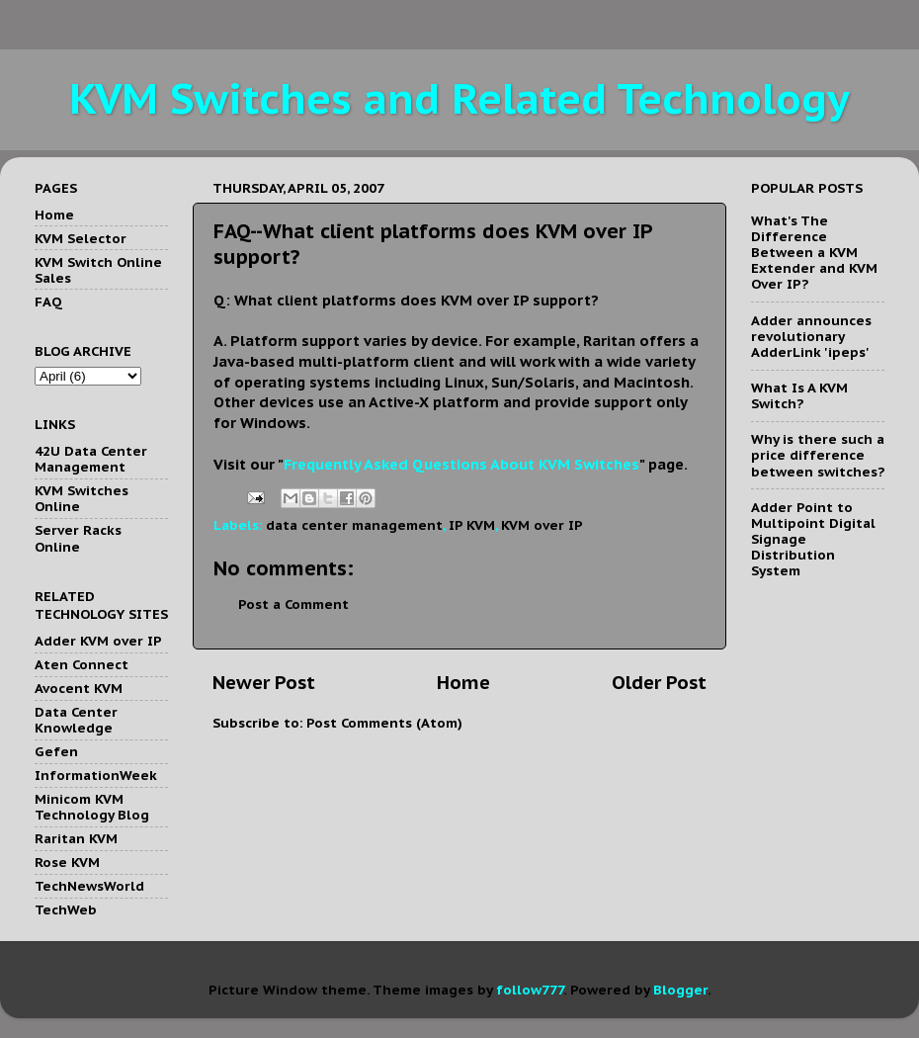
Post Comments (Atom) (384, 723)
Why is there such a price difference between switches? (817, 454)
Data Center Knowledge (76, 719)
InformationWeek (96, 775)
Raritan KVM (76, 838)
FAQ (48, 301)
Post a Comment (293, 604)
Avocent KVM (79, 688)
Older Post (659, 682)
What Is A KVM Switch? (799, 395)
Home (463, 682)
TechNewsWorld (89, 886)
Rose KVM (67, 862)
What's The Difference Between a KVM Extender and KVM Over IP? (814, 253)
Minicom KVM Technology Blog (92, 806)
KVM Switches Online (81, 498)
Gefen (56, 751)
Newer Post (263, 682)
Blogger (680, 989)
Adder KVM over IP (98, 640)
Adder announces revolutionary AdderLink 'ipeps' (811, 336)
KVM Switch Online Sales (98, 270)
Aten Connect (81, 664)
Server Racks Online (78, 538)
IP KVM (472, 525)
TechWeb (66, 909)
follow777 (529, 989)
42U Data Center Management (91, 459)
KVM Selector (80, 238)
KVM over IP (542, 525)
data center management (354, 525)
